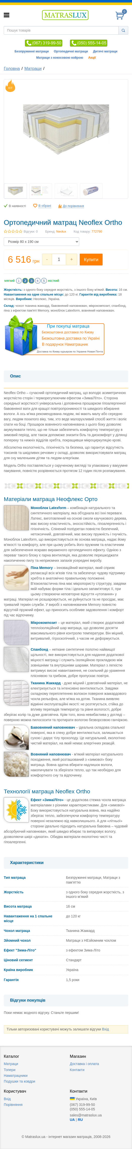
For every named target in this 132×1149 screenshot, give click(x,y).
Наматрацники (16, 1076)
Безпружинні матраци (32, 51)
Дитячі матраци (105, 51)
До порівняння (73, 206)
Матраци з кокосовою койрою (59, 57)
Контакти (77, 1070)
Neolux (61, 231)
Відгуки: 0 (31, 231)
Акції (92, 57)
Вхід (105, 1029)
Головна (12, 68)
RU (80, 1120)
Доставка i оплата (84, 1064)
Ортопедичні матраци (71, 51)
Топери (9, 1070)
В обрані (44, 206)
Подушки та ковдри (19, 1081)
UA (72, 1120)
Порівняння (13, 1105)
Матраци (32, 68)
